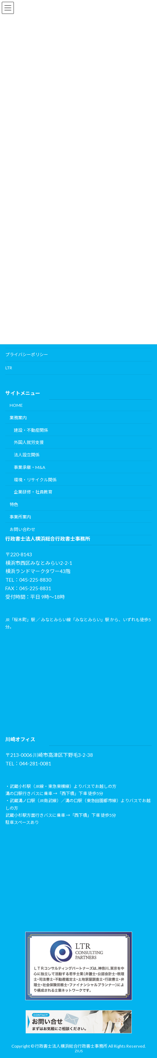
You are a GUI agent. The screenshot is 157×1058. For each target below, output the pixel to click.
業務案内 (18, 417)
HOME (16, 405)
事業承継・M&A (29, 467)
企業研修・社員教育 (33, 492)
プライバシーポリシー (26, 354)
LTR (8, 367)
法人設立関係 (27, 454)
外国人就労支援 (29, 442)
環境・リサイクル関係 (35, 479)
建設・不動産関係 (31, 430)
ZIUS (79, 1051)
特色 (14, 504)
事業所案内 (20, 517)
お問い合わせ (22, 529)
